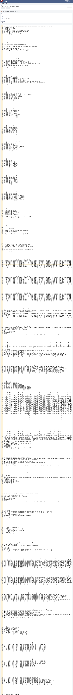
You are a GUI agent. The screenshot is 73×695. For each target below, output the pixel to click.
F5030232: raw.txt (7, 18)
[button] (72, 1)
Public (8, 8)
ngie (8, 11)
